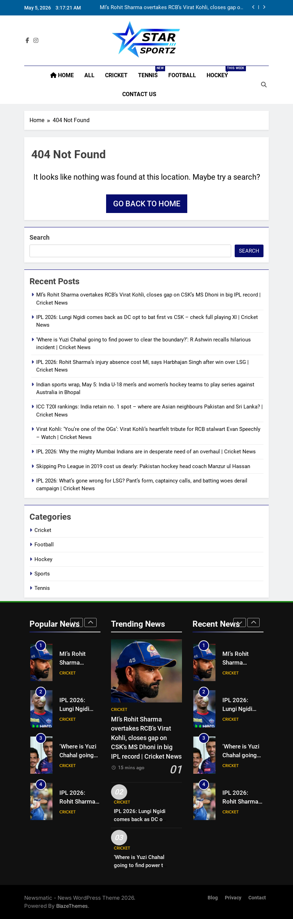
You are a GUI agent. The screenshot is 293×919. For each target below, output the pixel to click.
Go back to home (146, 203)
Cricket (116, 75)
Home (62, 75)
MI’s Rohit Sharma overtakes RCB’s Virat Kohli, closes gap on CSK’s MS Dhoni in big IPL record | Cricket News (171, 8)
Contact (257, 898)
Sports (42, 574)
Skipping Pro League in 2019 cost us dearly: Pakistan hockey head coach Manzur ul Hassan (143, 466)
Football (182, 75)
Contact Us (139, 94)
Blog (213, 898)
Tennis (150, 72)
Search (40, 237)
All (89, 75)
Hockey (220, 72)
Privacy (233, 898)
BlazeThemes (72, 906)
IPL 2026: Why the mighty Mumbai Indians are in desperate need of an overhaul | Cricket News (146, 451)
